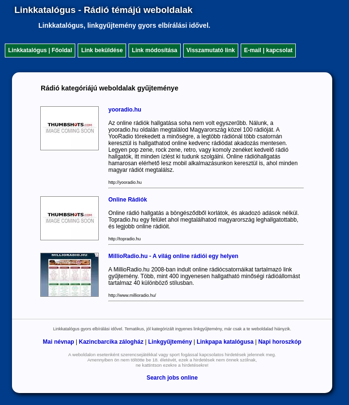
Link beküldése (102, 50)
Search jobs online (172, 377)
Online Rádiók (127, 199)
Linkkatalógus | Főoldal (40, 50)
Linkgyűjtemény (170, 341)
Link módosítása (154, 50)
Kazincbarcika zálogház (111, 341)
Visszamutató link (210, 50)
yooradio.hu (124, 109)
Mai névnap (58, 341)
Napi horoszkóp (280, 341)
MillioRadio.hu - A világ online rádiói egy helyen (173, 256)
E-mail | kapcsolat (268, 50)
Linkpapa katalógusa (225, 341)
